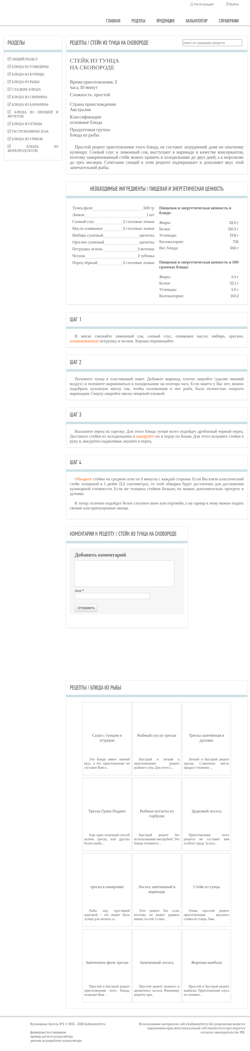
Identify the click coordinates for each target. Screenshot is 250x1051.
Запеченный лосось (157, 962)
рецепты (138, 21)
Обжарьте (83, 479)
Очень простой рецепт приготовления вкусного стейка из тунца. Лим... (206, 915)
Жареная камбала (206, 962)
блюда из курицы (26, 74)
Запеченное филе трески (107, 962)
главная (113, 21)
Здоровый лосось (206, 811)
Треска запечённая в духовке (206, 738)
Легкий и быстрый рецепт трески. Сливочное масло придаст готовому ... (206, 763)
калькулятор (197, 21)
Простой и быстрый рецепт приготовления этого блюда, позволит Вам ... (107, 990)
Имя (112, 594)
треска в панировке (107, 886)
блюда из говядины (28, 67)
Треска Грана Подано (106, 811)
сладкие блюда (24, 89)
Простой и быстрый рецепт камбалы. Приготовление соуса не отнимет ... (206, 990)
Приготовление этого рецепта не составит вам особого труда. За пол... (206, 839)
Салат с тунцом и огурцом (107, 738)
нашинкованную (84, 341)
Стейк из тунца (206, 886)
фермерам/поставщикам (48, 1032)
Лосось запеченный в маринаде (156, 889)
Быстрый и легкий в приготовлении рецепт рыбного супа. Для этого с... (156, 763)
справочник (229, 21)
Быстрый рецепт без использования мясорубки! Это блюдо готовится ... (156, 839)
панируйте (145, 436)
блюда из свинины (27, 97)
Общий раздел (22, 59)
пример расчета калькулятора (51, 1036)
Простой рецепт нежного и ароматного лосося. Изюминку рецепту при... (156, 990)
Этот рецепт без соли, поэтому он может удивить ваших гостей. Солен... (156, 915)
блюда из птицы (25, 124)
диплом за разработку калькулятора (56, 1041)
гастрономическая (28, 131)
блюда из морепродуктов (33, 149)
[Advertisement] (33, 241)
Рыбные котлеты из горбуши (157, 813)
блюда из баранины (28, 105)
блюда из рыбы (24, 82)
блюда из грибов (25, 139)
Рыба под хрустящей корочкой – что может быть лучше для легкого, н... (107, 915)
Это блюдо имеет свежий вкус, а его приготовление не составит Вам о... (107, 763)
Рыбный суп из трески (156, 735)
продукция (165, 21)
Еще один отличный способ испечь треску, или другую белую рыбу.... (107, 839)
